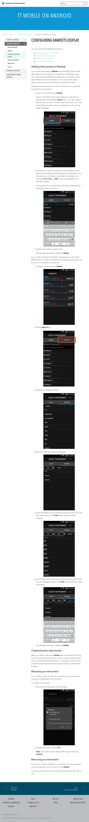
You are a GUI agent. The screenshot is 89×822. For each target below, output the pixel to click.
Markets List (11, 63)
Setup (56, 799)
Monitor (78, 799)
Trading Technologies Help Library (13, 3)
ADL (33, 799)
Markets (10, 51)
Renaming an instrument (45, 58)
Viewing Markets (13, 44)
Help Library (8, 34)
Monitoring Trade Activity (13, 76)
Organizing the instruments (46, 56)
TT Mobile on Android (23, 34)
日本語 (19, 814)
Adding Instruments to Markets (47, 53)
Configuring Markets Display (14, 55)
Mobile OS (33, 803)
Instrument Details (13, 60)
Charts (9, 67)
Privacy (33, 806)
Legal (11, 806)
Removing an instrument (45, 61)
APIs (56, 803)
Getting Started (12, 40)
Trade (11, 799)
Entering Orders (13, 70)
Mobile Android (11, 803)
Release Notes (77, 803)
